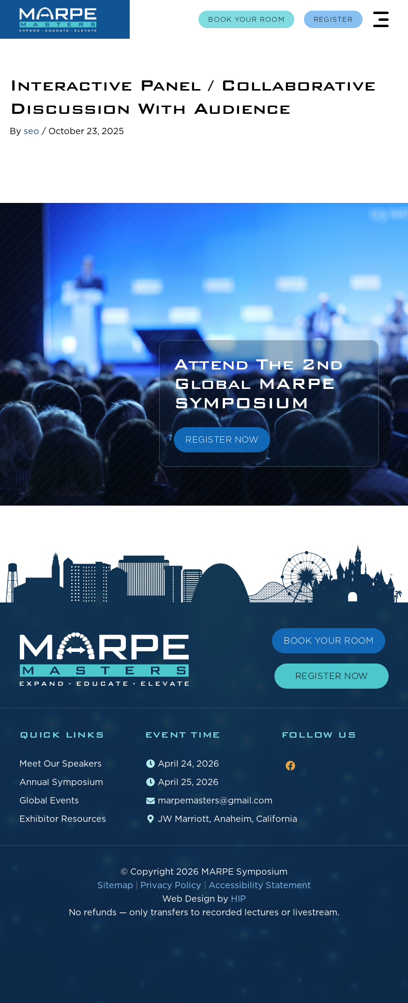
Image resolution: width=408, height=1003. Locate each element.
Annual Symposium (61, 782)
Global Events (49, 800)
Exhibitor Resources (62, 819)
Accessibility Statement (260, 885)
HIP (238, 899)
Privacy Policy (172, 885)
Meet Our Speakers (60, 763)
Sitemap (116, 885)
